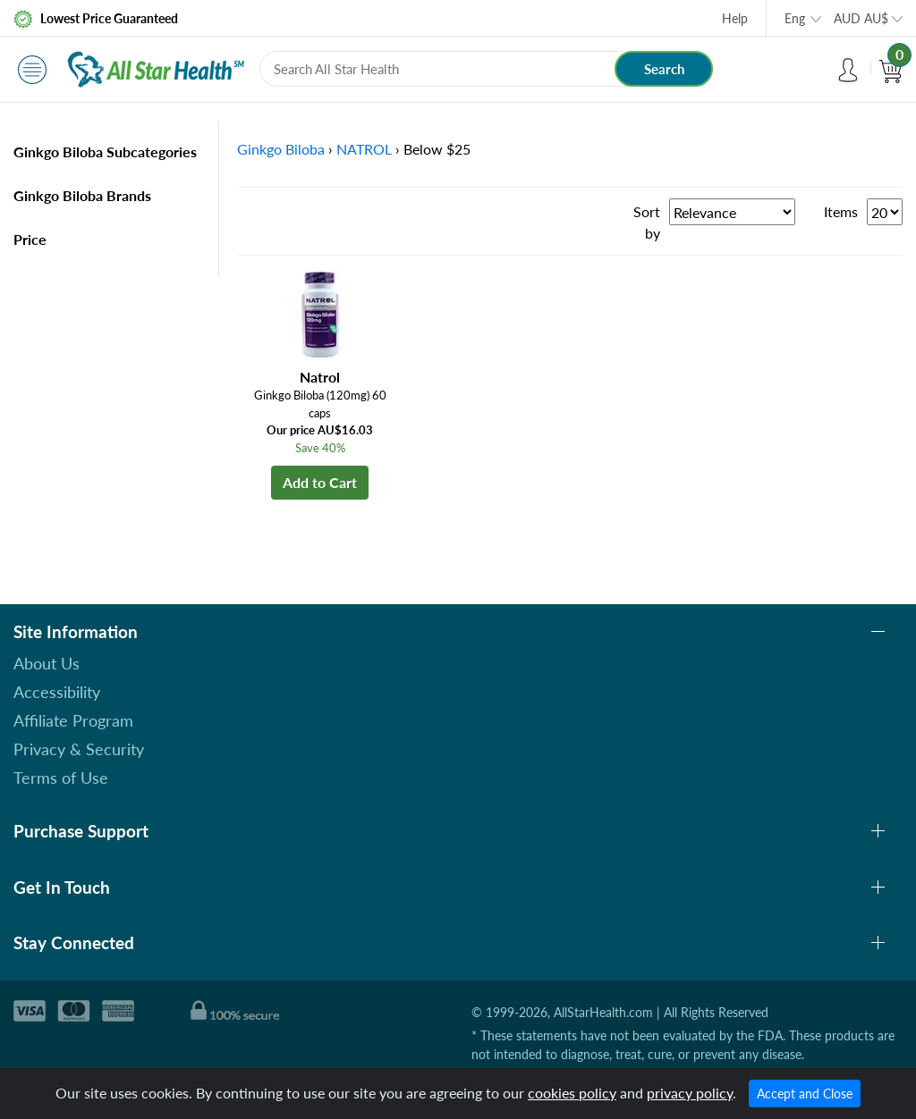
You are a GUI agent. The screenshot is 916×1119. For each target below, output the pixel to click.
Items (841, 211)
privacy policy (690, 1092)
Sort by (646, 222)
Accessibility (56, 692)
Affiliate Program (73, 720)
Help (735, 18)
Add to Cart (320, 482)
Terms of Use (60, 777)
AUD (861, 18)
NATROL (364, 148)
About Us (46, 663)
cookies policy (572, 1092)
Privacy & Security (78, 749)
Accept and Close (804, 1093)
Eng (795, 18)
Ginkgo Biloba (281, 148)
